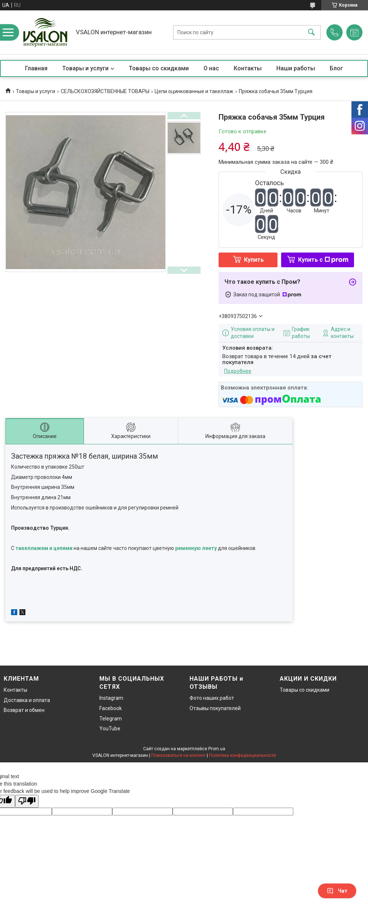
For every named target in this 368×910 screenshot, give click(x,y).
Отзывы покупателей (215, 708)
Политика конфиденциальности (242, 755)
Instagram (111, 698)
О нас (211, 68)
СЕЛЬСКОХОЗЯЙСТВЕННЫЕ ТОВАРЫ (105, 91)
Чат (337, 891)
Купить (254, 259)
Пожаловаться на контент (178, 755)
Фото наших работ (212, 698)
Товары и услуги (85, 68)
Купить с (323, 259)
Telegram (110, 719)
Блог (336, 68)
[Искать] (311, 32)
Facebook (110, 708)
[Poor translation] (27, 801)
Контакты (248, 68)
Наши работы (295, 68)
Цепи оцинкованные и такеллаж (194, 91)
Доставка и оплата (27, 700)
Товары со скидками (159, 68)
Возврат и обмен (24, 710)
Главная (36, 68)
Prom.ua (216, 748)
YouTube (109, 728)
